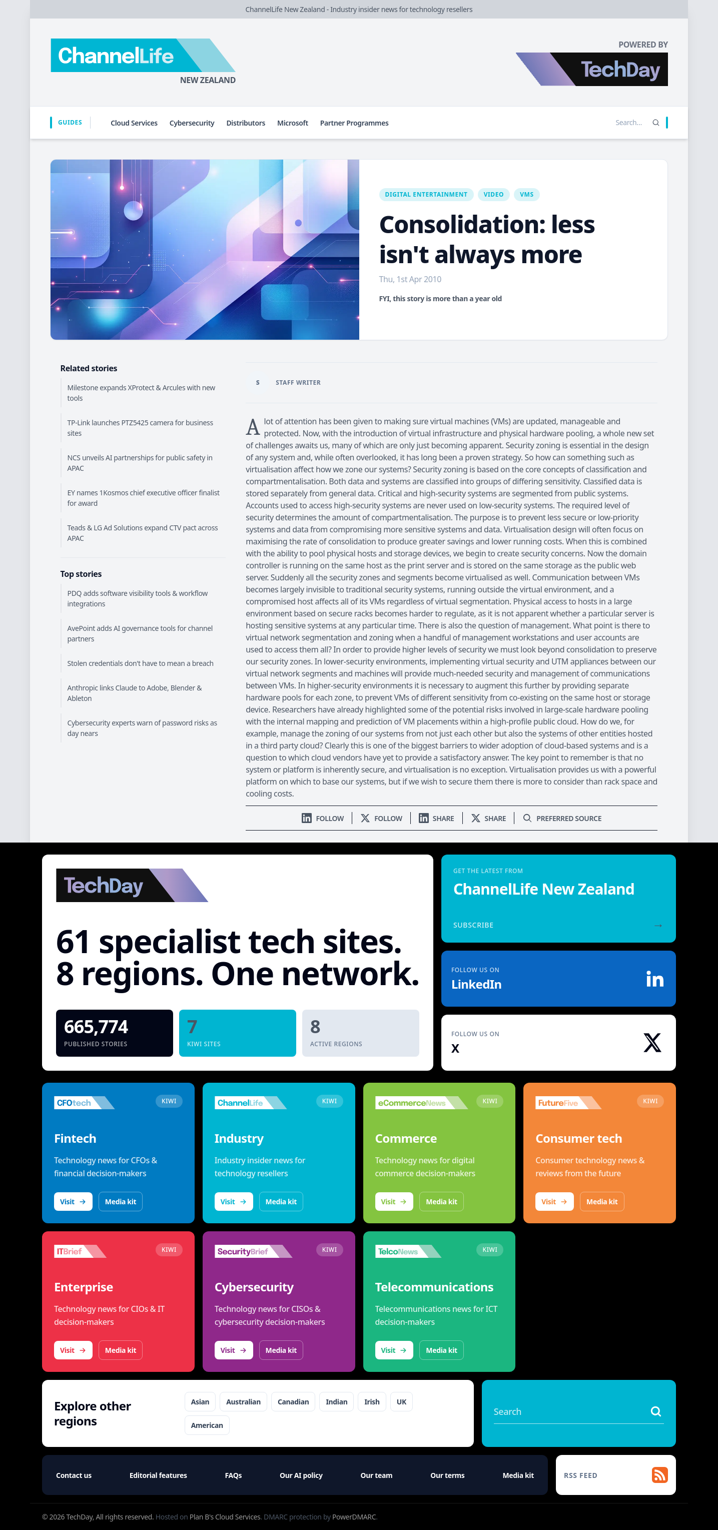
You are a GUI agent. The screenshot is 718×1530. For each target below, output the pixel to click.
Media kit (120, 1201)
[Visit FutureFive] (582, 1103)
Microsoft (292, 123)
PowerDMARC (354, 1516)
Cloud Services (134, 123)
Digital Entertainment (426, 194)
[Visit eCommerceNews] (422, 1103)
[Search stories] (608, 123)
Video (494, 194)
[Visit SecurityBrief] (261, 1251)
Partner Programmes (354, 123)
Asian (200, 1401)
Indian (336, 1401)
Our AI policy (301, 1475)
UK (401, 1401)
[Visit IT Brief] (101, 1251)
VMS (527, 194)
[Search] (656, 123)
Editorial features (158, 1475)
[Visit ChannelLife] (261, 1103)
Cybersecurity (192, 123)
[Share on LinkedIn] (436, 818)
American (207, 1425)
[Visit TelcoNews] (422, 1251)
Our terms (447, 1475)
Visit (73, 1201)
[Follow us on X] (381, 818)
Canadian (293, 1401)
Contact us (74, 1475)
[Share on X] (488, 818)
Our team (377, 1475)
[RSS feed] (616, 1475)
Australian (243, 1401)
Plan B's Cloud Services (225, 1516)
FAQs (233, 1475)
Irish (371, 1401)
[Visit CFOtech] (101, 1103)
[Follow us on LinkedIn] (323, 818)
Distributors (245, 123)
